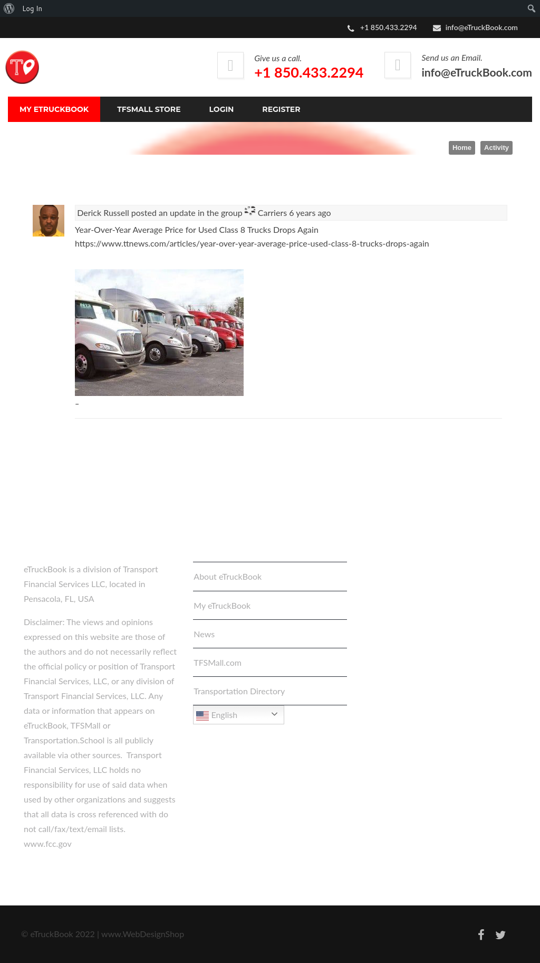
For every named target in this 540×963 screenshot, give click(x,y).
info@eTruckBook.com (482, 27)
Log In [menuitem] (32, 8)
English (216, 716)
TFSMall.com (218, 662)
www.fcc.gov (48, 843)
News (204, 634)
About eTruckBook (228, 576)
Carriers (272, 212)
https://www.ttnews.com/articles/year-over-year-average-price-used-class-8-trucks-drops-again (252, 243)
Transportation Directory (239, 691)
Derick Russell (103, 212)
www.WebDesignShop (142, 934)
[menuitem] (9, 8)
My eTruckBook (222, 605)
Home (461, 148)
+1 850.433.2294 (308, 72)
